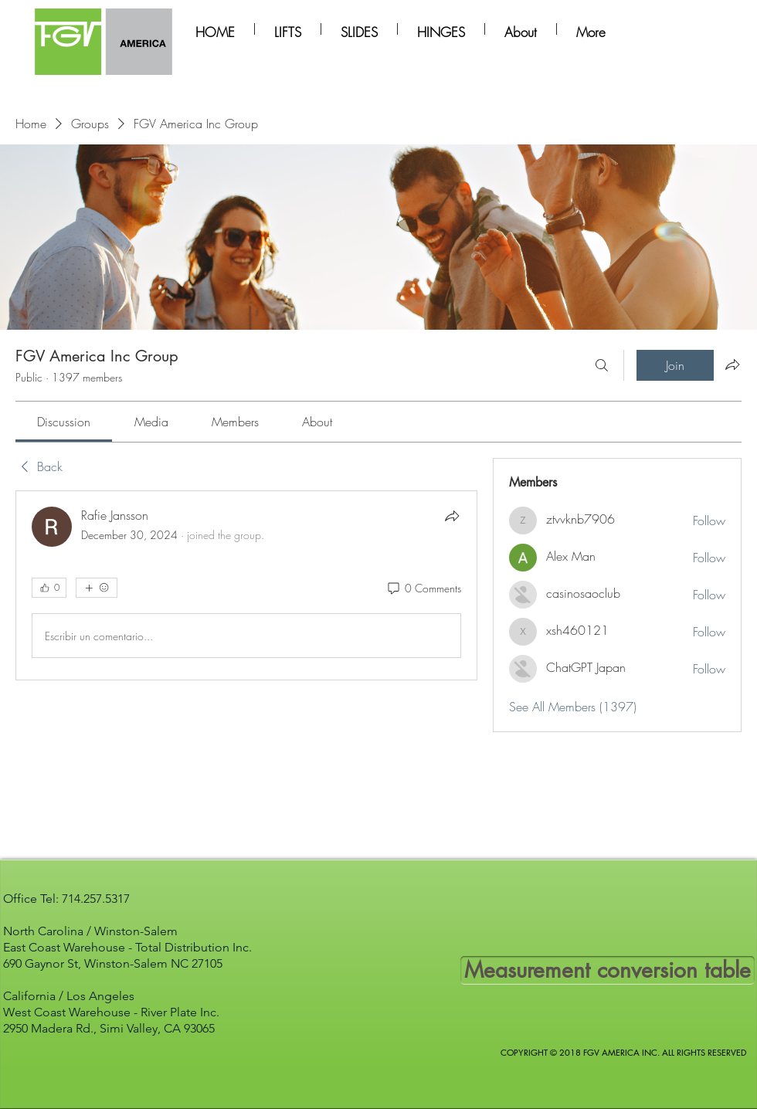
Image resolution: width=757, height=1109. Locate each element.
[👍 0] (49, 588)
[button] (288, 29)
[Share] (452, 516)
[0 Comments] (423, 588)
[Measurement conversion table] (607, 970)
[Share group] (732, 364)
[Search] (601, 365)
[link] (63, 421)
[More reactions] (96, 588)
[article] (246, 585)
